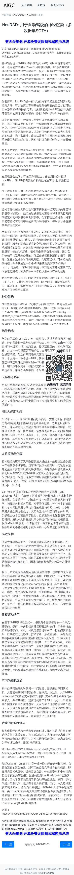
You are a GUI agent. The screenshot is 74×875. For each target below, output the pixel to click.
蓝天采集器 (57, 5)
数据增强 (41, 821)
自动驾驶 (12, 821)
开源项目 (30, 828)
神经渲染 (61, 821)
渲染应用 (32, 824)
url (6, 824)
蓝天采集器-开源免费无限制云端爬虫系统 (37, 41)
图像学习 (61, 828)
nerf (4, 821)
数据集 (22, 821)
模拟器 (31, 821)
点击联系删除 (47, 873)
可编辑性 (57, 824)
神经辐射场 (44, 824)
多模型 (22, 824)
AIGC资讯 (18, 14)
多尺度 (51, 821)
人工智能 (26, 5)
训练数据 (10, 828)
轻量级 (20, 828)
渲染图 (40, 828)
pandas (13, 824)
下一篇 (66, 844)
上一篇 (8, 844)
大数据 (41, 5)
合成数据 (50, 828)
